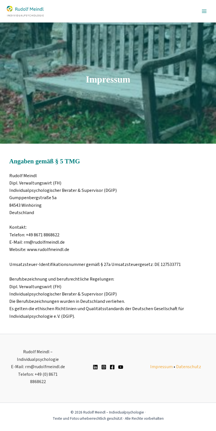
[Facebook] (112, 367)
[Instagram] (103, 367)
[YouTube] (120, 367)
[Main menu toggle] (204, 11)
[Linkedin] (95, 367)
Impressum (161, 366)
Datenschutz (188, 366)
